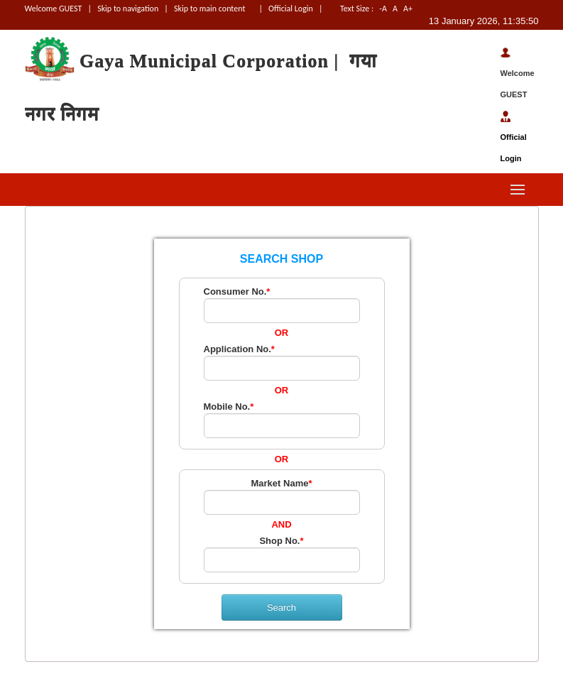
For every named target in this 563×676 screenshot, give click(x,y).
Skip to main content (209, 8)
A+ (419, 8)
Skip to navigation (127, 8)
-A (383, 8)
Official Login (291, 8)
